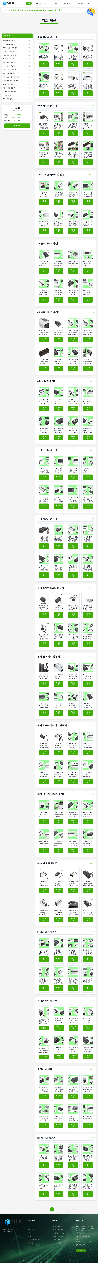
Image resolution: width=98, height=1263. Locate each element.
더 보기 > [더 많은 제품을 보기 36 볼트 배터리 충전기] (91, 243)
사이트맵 (30, 1243)
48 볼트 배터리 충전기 (58, 1239)
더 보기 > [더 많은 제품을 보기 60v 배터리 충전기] (91, 381)
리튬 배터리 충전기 (57, 1226)
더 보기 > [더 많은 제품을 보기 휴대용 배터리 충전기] (91, 1000)
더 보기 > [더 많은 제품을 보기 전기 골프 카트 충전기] (91, 656)
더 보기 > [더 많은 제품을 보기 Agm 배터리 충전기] (91, 863)
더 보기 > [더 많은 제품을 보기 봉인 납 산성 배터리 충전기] (91, 794)
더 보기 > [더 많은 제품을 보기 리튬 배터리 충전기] (91, 37)
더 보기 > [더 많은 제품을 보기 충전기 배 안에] (91, 1069)
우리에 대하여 (40, 3)
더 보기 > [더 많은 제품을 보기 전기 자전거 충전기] (91, 519)
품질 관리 (67, 3)
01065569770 (16, 117)
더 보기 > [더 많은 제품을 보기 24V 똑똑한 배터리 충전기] (91, 174)
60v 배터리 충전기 (57, 1243)
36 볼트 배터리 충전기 (58, 1236)
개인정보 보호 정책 (33, 1239)
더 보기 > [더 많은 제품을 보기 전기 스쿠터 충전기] (91, 450)
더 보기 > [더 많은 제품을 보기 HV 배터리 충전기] (91, 1138)
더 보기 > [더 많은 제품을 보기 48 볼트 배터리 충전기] (91, 312)
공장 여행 (54, 3)
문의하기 (30, 1236)
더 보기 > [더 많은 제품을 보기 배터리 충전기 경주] (91, 932)
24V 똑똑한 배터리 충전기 (59, 1233)
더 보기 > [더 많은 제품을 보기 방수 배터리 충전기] (91, 105)
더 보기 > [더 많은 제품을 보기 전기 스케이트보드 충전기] (91, 587)
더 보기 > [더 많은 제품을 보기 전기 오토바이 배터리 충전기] (91, 725)
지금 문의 (17, 125)
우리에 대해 (31, 1229)
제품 (28, 3)
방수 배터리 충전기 (57, 1229)
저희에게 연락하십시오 (83, 3)
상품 (29, 1233)
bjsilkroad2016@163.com (19, 115)
